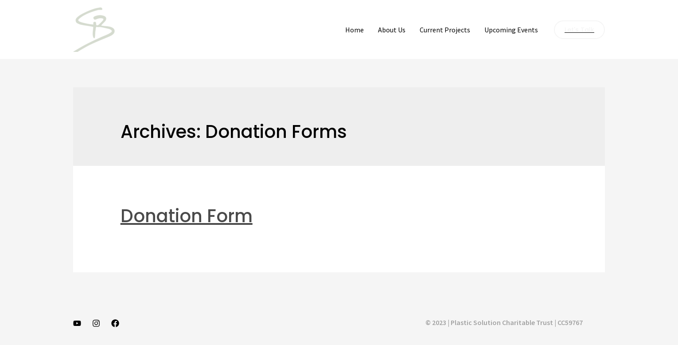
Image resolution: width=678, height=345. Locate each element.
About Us (391, 29)
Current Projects (445, 29)
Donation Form (187, 216)
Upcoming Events (511, 29)
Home (354, 29)
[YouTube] (77, 323)
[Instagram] (96, 323)
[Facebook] (115, 323)
